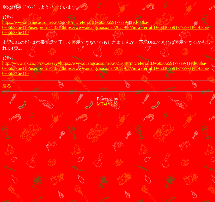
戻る (6, 86)
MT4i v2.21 (107, 104)
